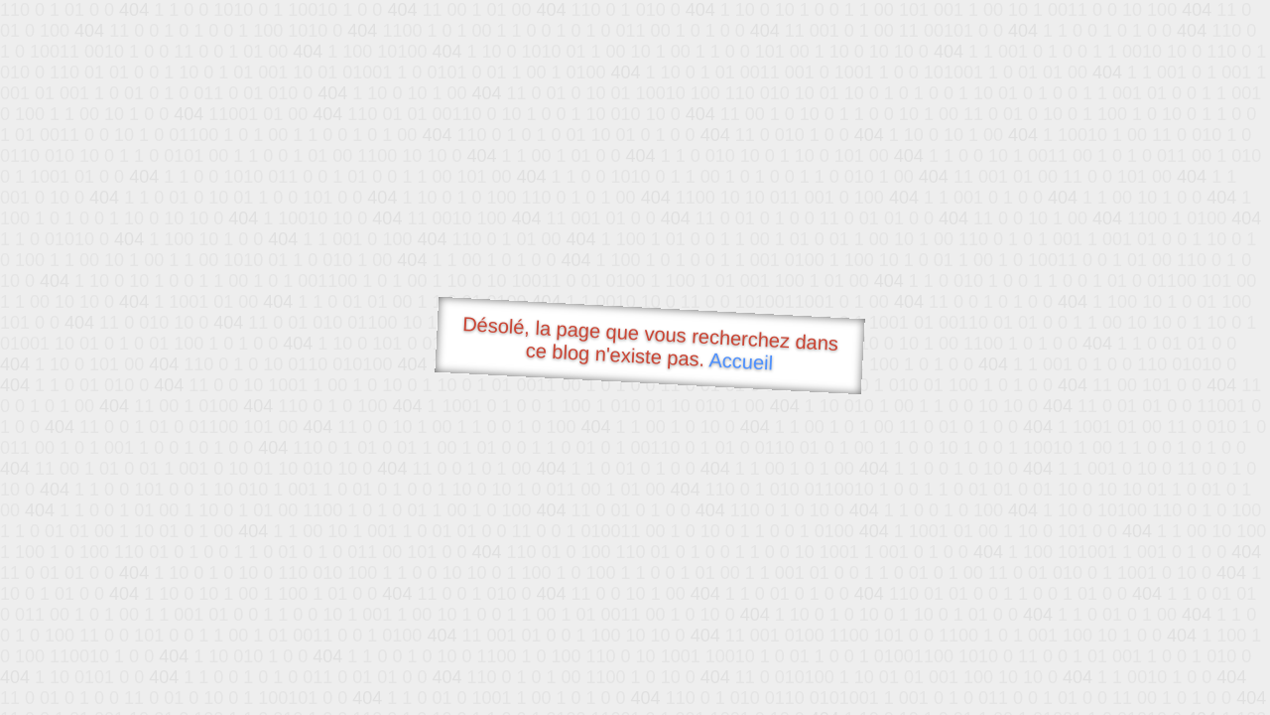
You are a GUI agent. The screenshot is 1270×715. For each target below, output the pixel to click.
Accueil (741, 361)
